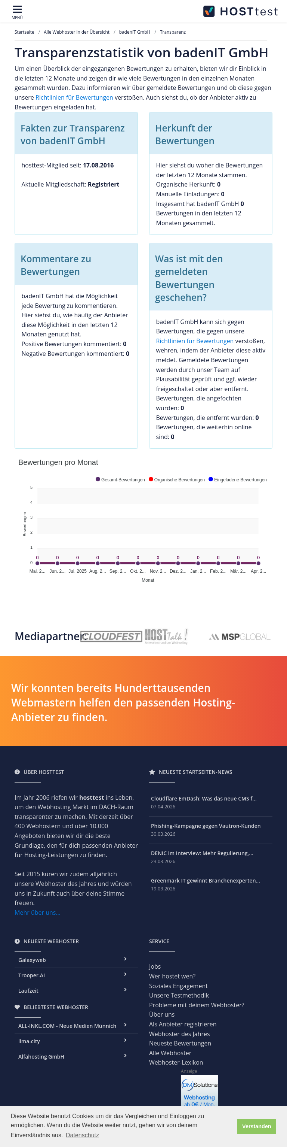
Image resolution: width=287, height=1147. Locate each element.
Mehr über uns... (38, 912)
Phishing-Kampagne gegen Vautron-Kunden (206, 825)
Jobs (155, 966)
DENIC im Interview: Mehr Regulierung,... (202, 853)
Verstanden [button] (256, 1126)
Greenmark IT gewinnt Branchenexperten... (205, 880)
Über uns (162, 1014)
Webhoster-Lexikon (176, 1062)
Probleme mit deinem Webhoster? (196, 1005)
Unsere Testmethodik (179, 995)
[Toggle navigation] (17, 13)
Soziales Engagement (178, 986)
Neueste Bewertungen (180, 1043)
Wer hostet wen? (172, 976)
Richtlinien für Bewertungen (74, 97)
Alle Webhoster (170, 1053)
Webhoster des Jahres (179, 1034)
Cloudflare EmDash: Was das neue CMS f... (204, 798)
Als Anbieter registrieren (183, 1024)
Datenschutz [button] (82, 1135)
